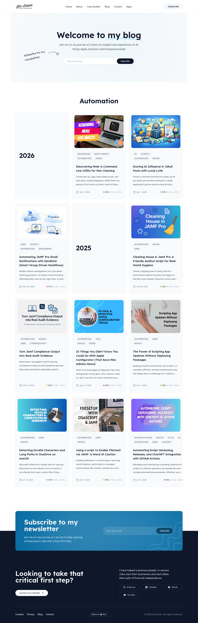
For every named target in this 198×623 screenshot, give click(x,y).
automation (84, 158)
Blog (107, 6)
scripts (145, 154)
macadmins (84, 154)
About (79, 6)
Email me (129, 587)
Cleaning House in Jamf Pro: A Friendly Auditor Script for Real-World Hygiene (154, 261)
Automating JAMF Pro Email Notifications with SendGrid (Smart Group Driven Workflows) (41, 261)
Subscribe (125, 61)
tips (98, 339)
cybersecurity (38, 343)
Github (173, 587)
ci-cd (171, 437)
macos (156, 158)
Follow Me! (173, 6)
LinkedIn (151, 587)
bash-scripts (102, 154)
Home (69, 6)
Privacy (31, 614)
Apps (129, 6)
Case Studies (93, 6)
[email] (138, 531)
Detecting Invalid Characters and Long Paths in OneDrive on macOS (42, 454)
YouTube (129, 595)
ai (136, 154)
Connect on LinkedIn (31, 592)
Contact (118, 6)
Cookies (19, 614)
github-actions (143, 437)
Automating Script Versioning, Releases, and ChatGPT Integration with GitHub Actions (157, 454)
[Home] (24, 6)
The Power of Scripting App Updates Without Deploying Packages (152, 356)
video (99, 158)
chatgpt (166, 442)
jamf (23, 244)
